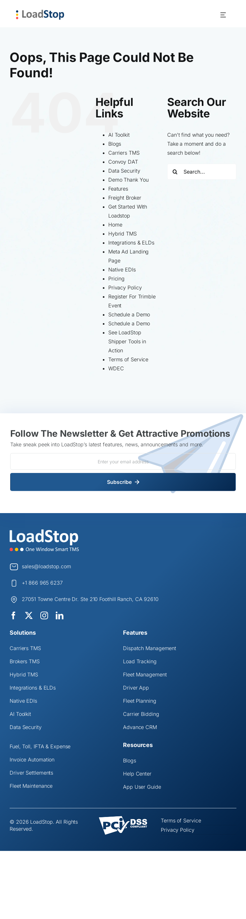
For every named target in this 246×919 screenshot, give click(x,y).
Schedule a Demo (129, 314)
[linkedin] (59, 615)
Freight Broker (124, 197)
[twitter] (29, 615)
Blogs (114, 144)
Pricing (116, 278)
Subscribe (119, 482)
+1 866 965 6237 (42, 583)
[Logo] (44, 531)
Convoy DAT (123, 162)
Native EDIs (122, 269)
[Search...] (201, 172)
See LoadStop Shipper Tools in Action (127, 341)
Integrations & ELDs (131, 242)
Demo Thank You (128, 179)
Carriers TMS (124, 153)
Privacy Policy (125, 287)
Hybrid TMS (122, 233)
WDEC (116, 368)
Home (115, 224)
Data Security (124, 170)
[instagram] (44, 615)
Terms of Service (128, 359)
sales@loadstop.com (46, 566)
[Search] (175, 172)
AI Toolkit (119, 135)
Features (118, 188)
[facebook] (13, 615)
